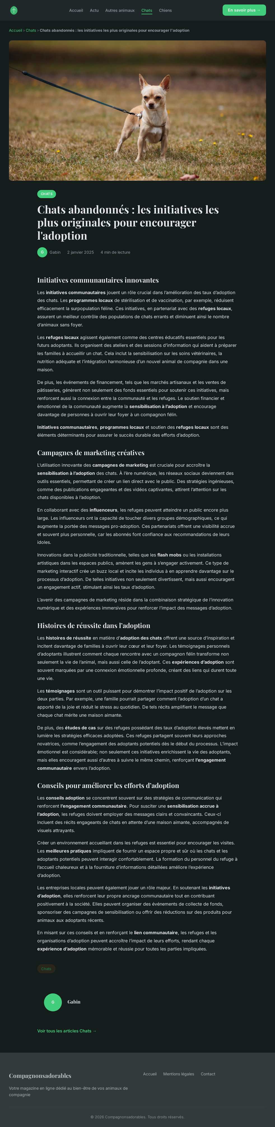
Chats (146, 10)
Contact (208, 1073)
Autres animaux (120, 10)
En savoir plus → (244, 10)
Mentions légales (178, 1073)
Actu (94, 10)
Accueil (76, 10)
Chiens (165, 10)
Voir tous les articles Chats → (67, 1031)
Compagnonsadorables (40, 1075)
